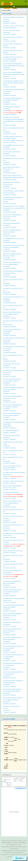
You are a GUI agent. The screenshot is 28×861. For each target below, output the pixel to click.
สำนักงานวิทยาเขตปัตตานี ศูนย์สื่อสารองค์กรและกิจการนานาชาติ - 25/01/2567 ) (12, 487)
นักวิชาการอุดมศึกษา (7, 13)
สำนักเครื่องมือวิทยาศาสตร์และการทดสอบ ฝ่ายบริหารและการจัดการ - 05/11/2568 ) (13, 193)
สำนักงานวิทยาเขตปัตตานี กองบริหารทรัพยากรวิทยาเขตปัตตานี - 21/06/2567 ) (12, 468)
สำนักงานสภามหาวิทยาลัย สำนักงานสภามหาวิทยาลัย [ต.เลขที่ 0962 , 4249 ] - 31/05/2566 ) (14, 544)
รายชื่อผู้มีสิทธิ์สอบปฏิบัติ (15, 779)
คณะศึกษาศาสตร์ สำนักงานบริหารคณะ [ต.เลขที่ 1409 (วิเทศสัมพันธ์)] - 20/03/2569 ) (13, 59)
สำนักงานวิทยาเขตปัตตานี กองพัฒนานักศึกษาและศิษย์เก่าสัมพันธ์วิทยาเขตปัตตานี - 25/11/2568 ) (13, 177)
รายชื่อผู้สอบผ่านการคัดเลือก (9, 784)
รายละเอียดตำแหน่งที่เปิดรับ (8, 719)
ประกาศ (9, 779)
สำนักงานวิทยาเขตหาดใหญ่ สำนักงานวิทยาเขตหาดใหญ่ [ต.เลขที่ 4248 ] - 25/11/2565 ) (13, 574)
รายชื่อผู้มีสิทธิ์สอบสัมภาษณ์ (21, 779)
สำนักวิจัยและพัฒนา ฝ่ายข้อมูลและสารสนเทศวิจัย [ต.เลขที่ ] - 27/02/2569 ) (13, 110)
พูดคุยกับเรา (19, 858)
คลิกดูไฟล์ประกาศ (20, 788)
